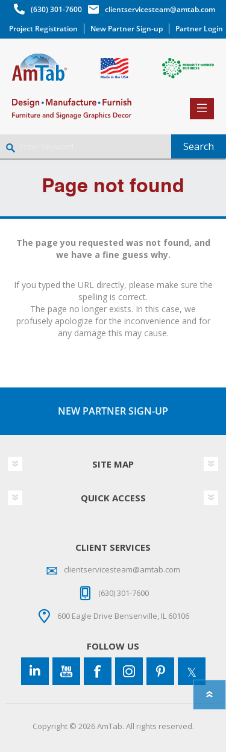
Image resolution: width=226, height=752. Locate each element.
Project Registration (43, 29)
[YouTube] (66, 671)
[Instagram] (129, 671)
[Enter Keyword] (85, 146)
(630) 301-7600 (56, 9)
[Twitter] (192, 671)
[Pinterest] (160, 671)
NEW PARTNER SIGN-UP (113, 411)
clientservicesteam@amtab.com (160, 9)
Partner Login (199, 29)
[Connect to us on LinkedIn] (35, 671)
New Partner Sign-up (126, 29)
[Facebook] (97, 671)
